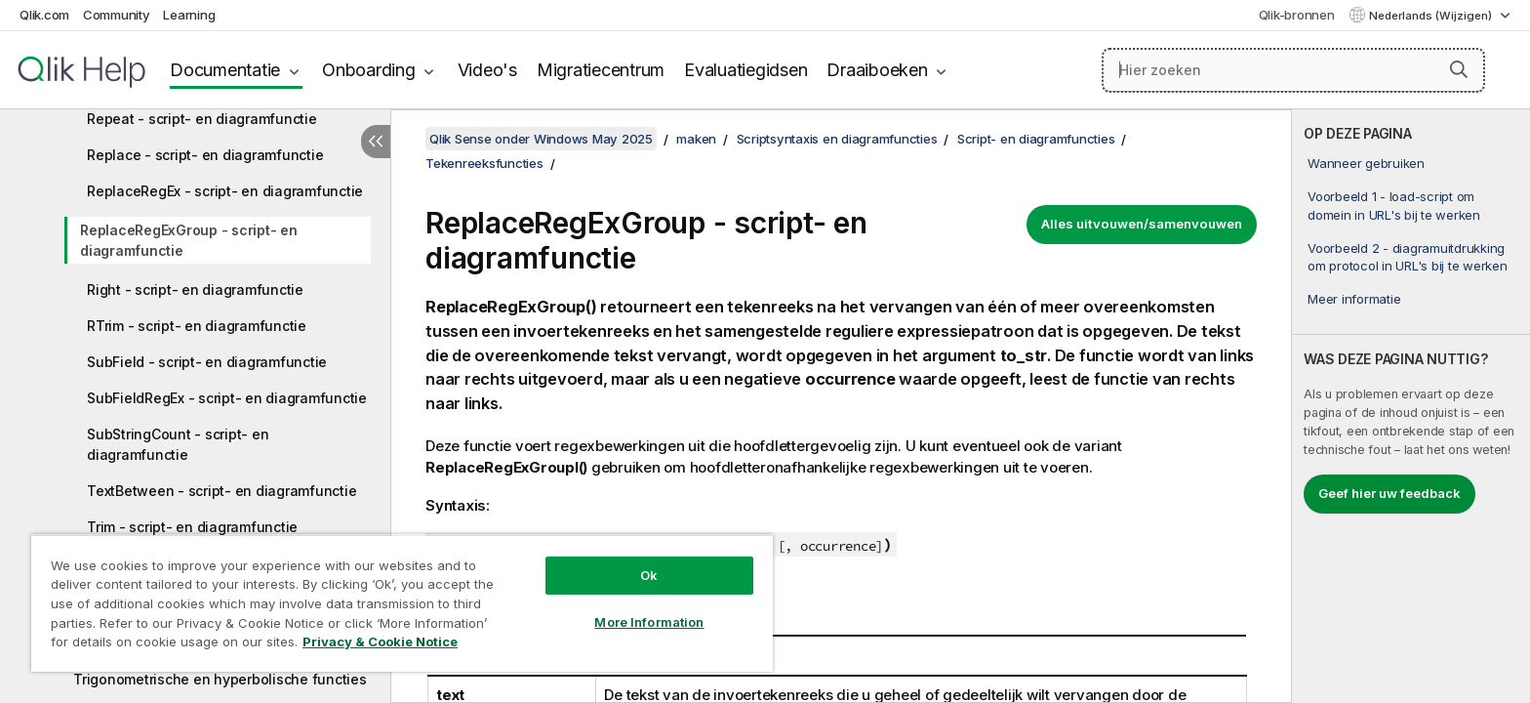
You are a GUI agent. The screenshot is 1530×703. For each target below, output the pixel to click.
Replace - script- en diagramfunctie (205, 154)
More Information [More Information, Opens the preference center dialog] (649, 622)
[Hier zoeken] (1293, 70)
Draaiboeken (876, 70)
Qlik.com (44, 14)
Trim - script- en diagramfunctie (192, 526)
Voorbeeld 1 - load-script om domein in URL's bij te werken (1394, 205)
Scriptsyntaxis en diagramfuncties (837, 138)
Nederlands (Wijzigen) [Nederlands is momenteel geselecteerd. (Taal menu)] (1432, 15)
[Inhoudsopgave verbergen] (375, 141)
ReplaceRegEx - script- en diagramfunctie (225, 191)
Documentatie (225, 70)
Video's (487, 70)
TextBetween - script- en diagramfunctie (221, 490)
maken (696, 138)
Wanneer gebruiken (1366, 163)
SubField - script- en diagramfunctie (207, 361)
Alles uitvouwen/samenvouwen (1141, 223)
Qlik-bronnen (1297, 14)
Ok (649, 575)
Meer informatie (1354, 299)
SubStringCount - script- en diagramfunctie (177, 444)
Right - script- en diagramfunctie (195, 289)
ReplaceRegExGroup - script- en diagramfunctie (189, 240)
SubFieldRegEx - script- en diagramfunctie (227, 398)
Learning (189, 14)
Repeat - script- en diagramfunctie (202, 118)
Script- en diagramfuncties (1036, 138)
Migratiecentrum (600, 70)
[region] (402, 603)
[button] (1458, 69)
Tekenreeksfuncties (484, 163)
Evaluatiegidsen (745, 70)
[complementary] (1411, 406)
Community (116, 14)
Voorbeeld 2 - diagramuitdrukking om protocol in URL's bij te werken (1408, 256)
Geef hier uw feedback (1389, 493)
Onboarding (369, 70)
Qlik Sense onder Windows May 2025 (541, 138)
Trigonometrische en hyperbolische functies (220, 679)
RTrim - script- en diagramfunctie (196, 325)
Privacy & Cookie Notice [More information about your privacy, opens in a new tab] (380, 641)
